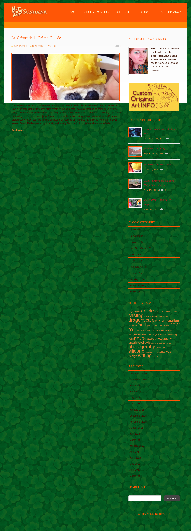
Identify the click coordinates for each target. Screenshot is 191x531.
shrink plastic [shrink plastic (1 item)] (161, 347)
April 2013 (134, 469)
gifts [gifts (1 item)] (148, 326)
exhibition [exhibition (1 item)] (132, 326)
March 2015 (135, 439)
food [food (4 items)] (141, 325)
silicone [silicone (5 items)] (136, 351)
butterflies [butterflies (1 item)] (166, 312)
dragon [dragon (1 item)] (166, 316)
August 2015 (136, 427)
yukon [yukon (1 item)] (155, 356)
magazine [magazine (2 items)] (134, 334)
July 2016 (134, 385)
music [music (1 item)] (131, 339)
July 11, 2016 (20, 46)
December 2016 (138, 373)
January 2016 (136, 409)
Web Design (136, 285)
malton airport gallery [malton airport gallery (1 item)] (151, 334)
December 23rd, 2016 (154, 139)
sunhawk (37, 46)
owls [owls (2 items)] (148, 342)
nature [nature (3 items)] (139, 338)
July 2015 (134, 433)
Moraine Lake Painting (154, 148)
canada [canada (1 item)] (174, 312)
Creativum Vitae (95, 12)
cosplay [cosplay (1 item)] (158, 316)
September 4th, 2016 (154, 153)
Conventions (136, 235)
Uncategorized (137, 279)
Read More (17, 130)
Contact (175, 12)
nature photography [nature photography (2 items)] (158, 338)
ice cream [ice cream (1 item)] (138, 330)
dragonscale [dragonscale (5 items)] (141, 320)
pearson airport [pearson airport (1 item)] (165, 343)
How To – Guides (138, 248)
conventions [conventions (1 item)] (149, 316)
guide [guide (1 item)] (166, 326)
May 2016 (134, 397)
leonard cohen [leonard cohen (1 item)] (165, 330)
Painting (133, 260)
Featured (134, 242)
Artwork (133, 229)
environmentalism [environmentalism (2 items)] (167, 320)
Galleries (123, 12)
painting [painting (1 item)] (154, 343)
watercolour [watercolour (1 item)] (150, 352)
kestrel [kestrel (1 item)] (146, 330)
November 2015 (138, 421)
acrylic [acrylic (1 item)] (131, 312)
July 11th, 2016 (151, 169)
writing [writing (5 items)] (145, 355)
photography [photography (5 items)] (141, 346)
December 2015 (138, 415)
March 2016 (135, 403)
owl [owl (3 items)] (141, 342)
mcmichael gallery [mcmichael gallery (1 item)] (169, 334)
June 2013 (135, 457)
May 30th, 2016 (151, 209)
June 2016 (135, 391)
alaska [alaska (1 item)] (137, 312)
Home (71, 12)
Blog (159, 12)
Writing (52, 46)
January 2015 (136, 445)
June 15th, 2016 (151, 190)
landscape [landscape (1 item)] (154, 330)
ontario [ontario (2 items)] (133, 342)
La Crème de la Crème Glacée (36, 37)
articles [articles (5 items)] (148, 310)
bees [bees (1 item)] (159, 312)
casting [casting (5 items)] (135, 315)
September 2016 (138, 379)
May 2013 (134, 463)
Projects (133, 273)
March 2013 (135, 476)
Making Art (135, 254)
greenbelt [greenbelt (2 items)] (157, 325)
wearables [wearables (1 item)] (160, 352)
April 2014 (134, 451)
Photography (136, 266)
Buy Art (143, 12)
